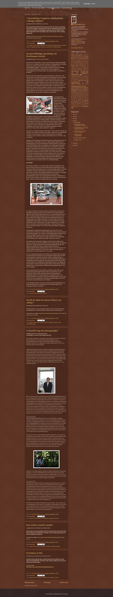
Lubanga (43, 47)
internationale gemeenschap (79, 71)
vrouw (85, 103)
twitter (74, 99)
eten (72, 62)
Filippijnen (81, 62)
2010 (74, 145)
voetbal (72, 103)
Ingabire (85, 66)
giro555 (85, 64)
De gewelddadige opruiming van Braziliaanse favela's (41, 54)
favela (35, 293)
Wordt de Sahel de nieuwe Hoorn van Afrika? (80, 132)
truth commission (80, 97)
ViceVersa (79, 100)
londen (87, 79)
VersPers (38, 59)
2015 (74, 114)
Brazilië (31, 293)
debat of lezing (36, 322)
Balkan (79, 55)
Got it (93, 3)
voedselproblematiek (30, 324)
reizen (74, 92)
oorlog (75, 87)
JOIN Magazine (45, 518)
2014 (74, 116)
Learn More (87, 3)
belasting (85, 55)
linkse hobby (82, 79)
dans (78, 58)
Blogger (66, 594)
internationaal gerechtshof (76, 68)
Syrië (80, 96)
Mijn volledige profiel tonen (77, 47)
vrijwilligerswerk (79, 103)
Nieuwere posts (29, 582)
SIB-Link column (78, 95)
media (85, 80)
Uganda (79, 99)
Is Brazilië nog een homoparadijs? (42, 330)
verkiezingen (73, 100)
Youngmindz (78, 43)
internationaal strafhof (55, 45)
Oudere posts (64, 582)
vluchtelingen (85, 100)
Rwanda (77, 93)
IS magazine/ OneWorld (35, 47)
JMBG (72, 76)
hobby (73, 65)
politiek (85, 89)
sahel (60, 322)
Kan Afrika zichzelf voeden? (39, 525)
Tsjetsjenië (86, 97)
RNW (86, 92)
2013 (74, 118)
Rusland (72, 93)
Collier (74, 58)
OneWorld (78, 40)
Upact (85, 99)
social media (85, 95)
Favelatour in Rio (34, 553)
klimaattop (73, 77)
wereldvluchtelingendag (75, 106)
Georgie (74, 64)
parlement (80, 89)
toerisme (57, 577)
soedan (74, 96)
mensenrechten (49, 47)
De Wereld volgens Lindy (79, 24)
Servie (72, 95)
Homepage (47, 582)
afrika (31, 45)
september (76, 122)
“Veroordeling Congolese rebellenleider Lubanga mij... (81, 125)
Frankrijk (86, 62)
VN (74, 102)
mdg (79, 80)
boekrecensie (74, 57)
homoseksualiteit (37, 518)
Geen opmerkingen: (30, 43)
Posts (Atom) (34, 585)
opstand (75, 89)
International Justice (81, 69)
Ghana (79, 64)
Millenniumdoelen (76, 83)
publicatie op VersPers (42, 293)
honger (45, 322)
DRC (49, 45)
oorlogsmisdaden (57, 47)
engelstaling (85, 61)
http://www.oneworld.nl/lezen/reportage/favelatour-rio (40, 567)
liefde (77, 79)
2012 (74, 120)
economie (78, 61)
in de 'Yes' (78, 66)
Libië (73, 79)
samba (86, 93)
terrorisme (85, 96)
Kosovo (78, 77)
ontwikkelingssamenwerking (78, 86)
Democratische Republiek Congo (40, 45)
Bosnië (80, 57)
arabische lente (82, 54)
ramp (87, 90)
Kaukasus (85, 76)
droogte (41, 322)
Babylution (73, 55)
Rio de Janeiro (51, 577)
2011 (74, 143)
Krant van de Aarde (84, 77)
